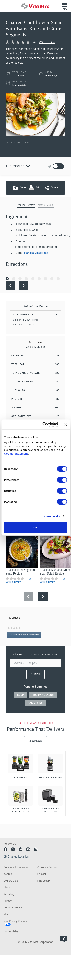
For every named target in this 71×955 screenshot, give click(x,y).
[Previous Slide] (10, 285)
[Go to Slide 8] (52, 279)
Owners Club (11, 880)
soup (20, 695)
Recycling (9, 894)
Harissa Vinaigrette (36, 252)
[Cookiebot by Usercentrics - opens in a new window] (43, 424)
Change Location (18, 856)
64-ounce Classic (23, 324)
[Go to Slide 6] (39, 279)
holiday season (43, 695)
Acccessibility (11, 931)
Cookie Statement (16, 453)
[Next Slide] (23, 285)
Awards (8, 874)
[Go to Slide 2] (13, 279)
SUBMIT (35, 674)
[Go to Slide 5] (33, 279)
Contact (41, 874)
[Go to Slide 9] (58, 279)
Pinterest (20, 849)
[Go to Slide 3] (20, 279)
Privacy (8, 900)
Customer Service (47, 867)
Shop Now (35, 740)
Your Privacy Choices (15, 921)
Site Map (8, 914)
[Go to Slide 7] (45, 279)
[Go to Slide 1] (7, 279)
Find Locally (44, 880)
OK (35, 527)
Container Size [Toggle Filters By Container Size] (23, 314)
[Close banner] (65, 424)
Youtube (28, 849)
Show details (52, 516)
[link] (22, 42)
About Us (9, 887)
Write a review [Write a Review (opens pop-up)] (47, 42)
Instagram (36, 849)
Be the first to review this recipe (25, 635)
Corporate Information (16, 867)
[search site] (35, 663)
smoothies (35, 703)
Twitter (13, 849)
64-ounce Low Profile (26, 320)
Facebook (5, 849)
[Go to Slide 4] (26, 279)
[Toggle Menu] (64, 6)
